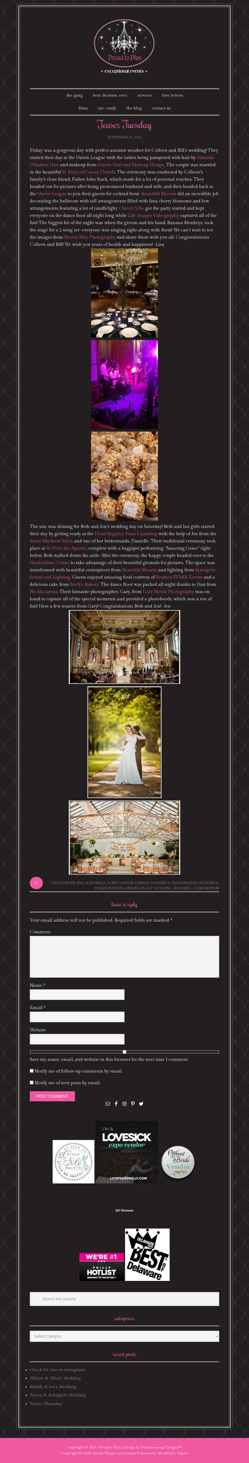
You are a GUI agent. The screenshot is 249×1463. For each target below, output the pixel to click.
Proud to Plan (110, 1447)
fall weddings (91, 883)
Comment (40, 932)
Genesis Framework (138, 1453)
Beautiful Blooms (158, 194)
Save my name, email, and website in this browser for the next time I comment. (109, 1059)
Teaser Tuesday (109, 888)
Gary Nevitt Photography (168, 592)
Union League (52, 194)
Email (37, 1008)
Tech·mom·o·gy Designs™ (161, 1447)
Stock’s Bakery (84, 584)
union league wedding (148, 888)
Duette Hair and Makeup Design (131, 165)
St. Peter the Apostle (66, 548)
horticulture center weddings (138, 883)
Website (38, 1030)
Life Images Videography (153, 215)
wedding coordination (196, 888)
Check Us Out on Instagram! (57, 1369)
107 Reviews (124, 1210)
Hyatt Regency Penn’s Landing (126, 534)
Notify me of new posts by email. (68, 1083)
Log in (183, 1453)
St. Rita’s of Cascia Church (88, 172)
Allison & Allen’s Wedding (55, 1378)
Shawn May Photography (90, 237)
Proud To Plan (124, 46)
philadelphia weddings (195, 883)
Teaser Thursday (46, 1403)
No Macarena (44, 592)
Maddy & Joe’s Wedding (53, 1386)
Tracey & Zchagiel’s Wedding (58, 1395)
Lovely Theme (104, 1453)
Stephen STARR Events (179, 577)
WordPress (166, 1453)
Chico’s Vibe (131, 208)
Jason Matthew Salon (51, 541)
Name (37, 985)
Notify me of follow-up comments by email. (79, 1071)
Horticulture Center (50, 563)
